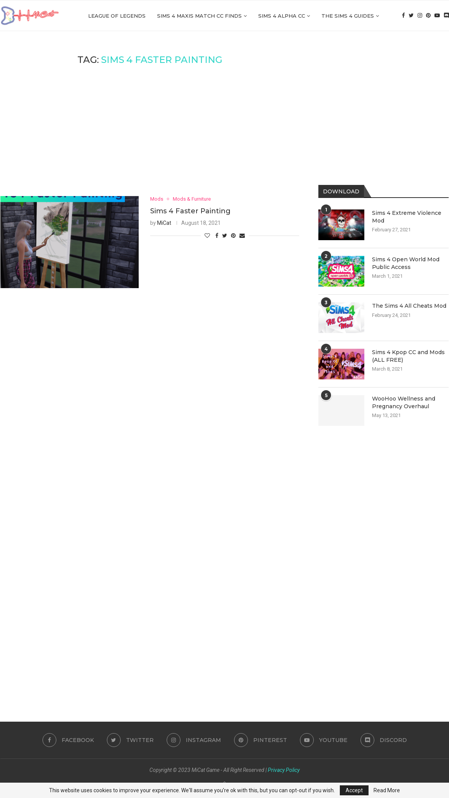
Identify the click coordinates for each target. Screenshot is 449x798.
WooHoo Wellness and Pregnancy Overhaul (403, 402)
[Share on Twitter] (224, 235)
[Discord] (446, 15)
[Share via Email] (242, 235)
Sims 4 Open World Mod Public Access (405, 263)
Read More (387, 790)
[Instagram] (420, 15)
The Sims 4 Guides (347, 16)
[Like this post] (207, 235)
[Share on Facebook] (216, 235)
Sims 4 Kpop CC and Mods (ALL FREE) (408, 356)
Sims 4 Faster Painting (190, 211)
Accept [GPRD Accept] (354, 790)
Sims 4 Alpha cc (281, 16)
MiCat (164, 223)
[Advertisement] (149, 131)
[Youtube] (437, 15)
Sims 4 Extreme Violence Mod (406, 216)
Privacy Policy (284, 770)
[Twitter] (411, 15)
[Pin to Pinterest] (233, 235)
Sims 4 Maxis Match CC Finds (199, 16)
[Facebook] (403, 15)
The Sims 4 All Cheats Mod (409, 305)
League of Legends (117, 16)
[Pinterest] (428, 15)
